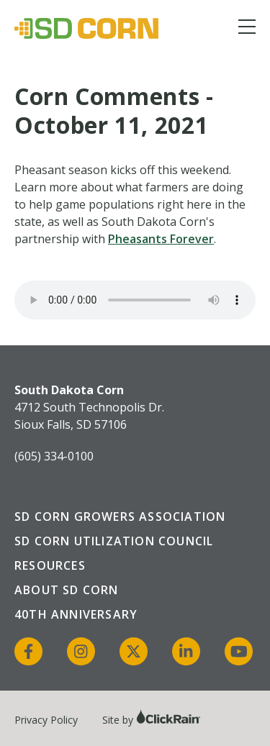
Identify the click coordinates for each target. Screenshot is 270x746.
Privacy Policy (46, 720)
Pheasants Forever (161, 239)
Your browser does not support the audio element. (135, 300)
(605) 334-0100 (54, 456)
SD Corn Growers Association (119, 516)
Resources (50, 565)
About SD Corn (66, 590)
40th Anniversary (76, 614)
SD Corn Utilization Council (113, 541)
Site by (151, 720)
